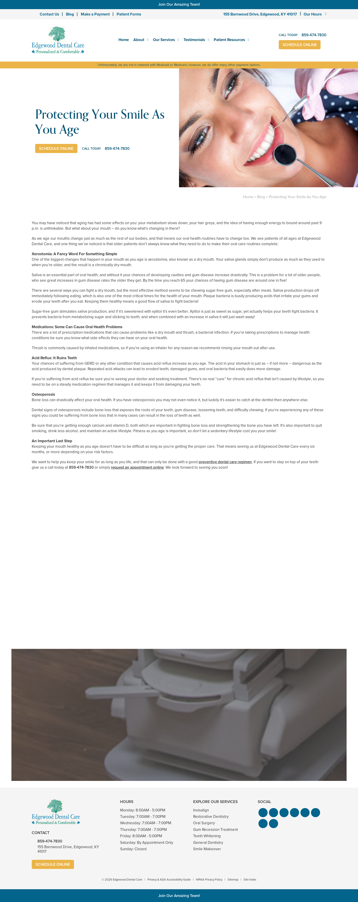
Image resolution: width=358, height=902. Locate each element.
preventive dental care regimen (225, 462)
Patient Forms (129, 14)
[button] (263, 812)
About (138, 40)
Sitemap (233, 879)
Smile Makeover (207, 849)
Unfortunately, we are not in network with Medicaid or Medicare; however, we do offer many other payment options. (179, 64)
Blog (70, 14)
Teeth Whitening (207, 836)
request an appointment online (137, 467)
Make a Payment (95, 14)
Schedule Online (300, 45)
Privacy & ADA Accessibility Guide (169, 879)
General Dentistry (208, 842)
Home (123, 40)
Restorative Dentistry (211, 816)
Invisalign (201, 810)
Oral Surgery (204, 823)
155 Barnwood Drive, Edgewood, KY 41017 (260, 14)
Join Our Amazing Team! (179, 4)
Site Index (250, 879)
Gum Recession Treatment (215, 829)
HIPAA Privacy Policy (209, 879)
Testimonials (194, 40)
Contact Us (49, 14)
